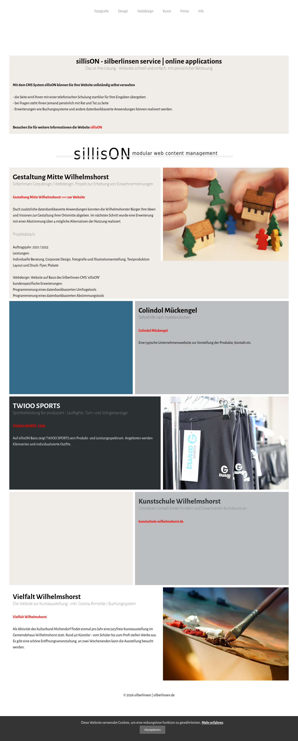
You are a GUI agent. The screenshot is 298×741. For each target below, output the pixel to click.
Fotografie (101, 11)
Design (123, 11)
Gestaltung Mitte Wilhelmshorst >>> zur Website (49, 197)
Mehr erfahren (212, 722)
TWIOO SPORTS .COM (29, 426)
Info (201, 11)
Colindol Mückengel (153, 330)
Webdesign (145, 11)
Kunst (167, 11)
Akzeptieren (152, 729)
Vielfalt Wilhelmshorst (30, 617)
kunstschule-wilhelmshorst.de (161, 521)
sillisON (96, 127)
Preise (184, 11)
